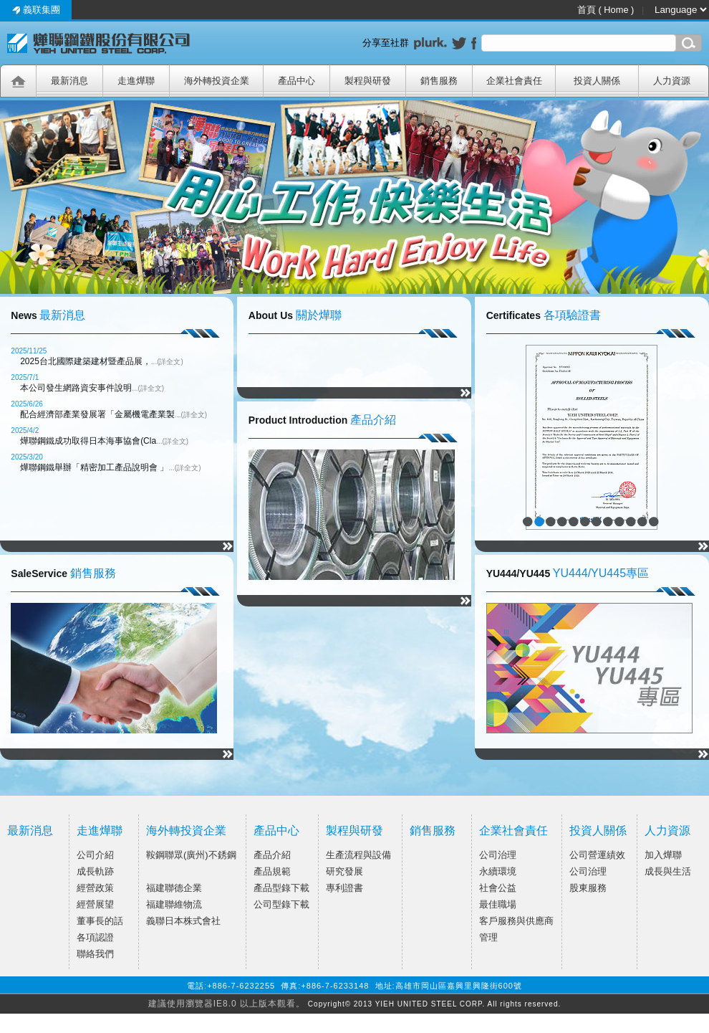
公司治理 (497, 854)
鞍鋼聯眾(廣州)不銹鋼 (191, 854)
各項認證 (95, 937)
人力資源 (667, 830)
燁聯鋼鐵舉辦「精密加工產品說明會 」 (110, 467)
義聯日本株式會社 (183, 920)
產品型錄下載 (281, 887)
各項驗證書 (572, 315)
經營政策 (95, 887)
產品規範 (272, 871)
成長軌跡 (95, 871)
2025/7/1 (25, 377)
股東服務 (588, 887)
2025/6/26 (27, 404)
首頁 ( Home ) (607, 9)
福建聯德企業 (174, 887)
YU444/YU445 (518, 573)
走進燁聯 (99, 830)
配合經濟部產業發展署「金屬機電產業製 (113, 414)
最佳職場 (497, 904)
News (24, 315)
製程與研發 (354, 830)
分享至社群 (388, 42)
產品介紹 (373, 420)
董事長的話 (100, 920)
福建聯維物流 (174, 904)
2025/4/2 (25, 430)
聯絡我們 (95, 953)
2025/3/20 (27, 457)
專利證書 (344, 887)
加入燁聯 (663, 854)
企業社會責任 (513, 830)
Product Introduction (298, 420)
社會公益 (497, 887)
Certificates (513, 315)
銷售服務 (93, 573)
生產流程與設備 (358, 854)
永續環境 (497, 871)
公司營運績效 (597, 854)
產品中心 (276, 830)
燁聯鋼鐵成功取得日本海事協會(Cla (104, 441)
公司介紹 (95, 854)
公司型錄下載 (281, 904)
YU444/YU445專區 (601, 573)
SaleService (39, 573)
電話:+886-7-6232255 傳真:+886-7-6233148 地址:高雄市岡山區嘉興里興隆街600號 (354, 985)
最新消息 (62, 315)
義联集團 (36, 9)
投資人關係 (598, 830)
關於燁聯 (319, 315)
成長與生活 (668, 871)
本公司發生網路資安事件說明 (92, 388)
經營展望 (95, 904)
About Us (271, 315)
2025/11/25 (29, 351)
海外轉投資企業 (186, 830)
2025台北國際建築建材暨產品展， (101, 361)
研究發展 (344, 871)
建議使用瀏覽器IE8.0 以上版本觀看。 (226, 1004)
